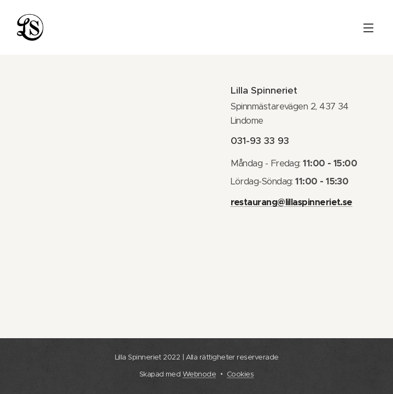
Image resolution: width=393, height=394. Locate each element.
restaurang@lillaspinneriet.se (291, 202)
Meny (368, 27)
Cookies (240, 374)
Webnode (199, 374)
